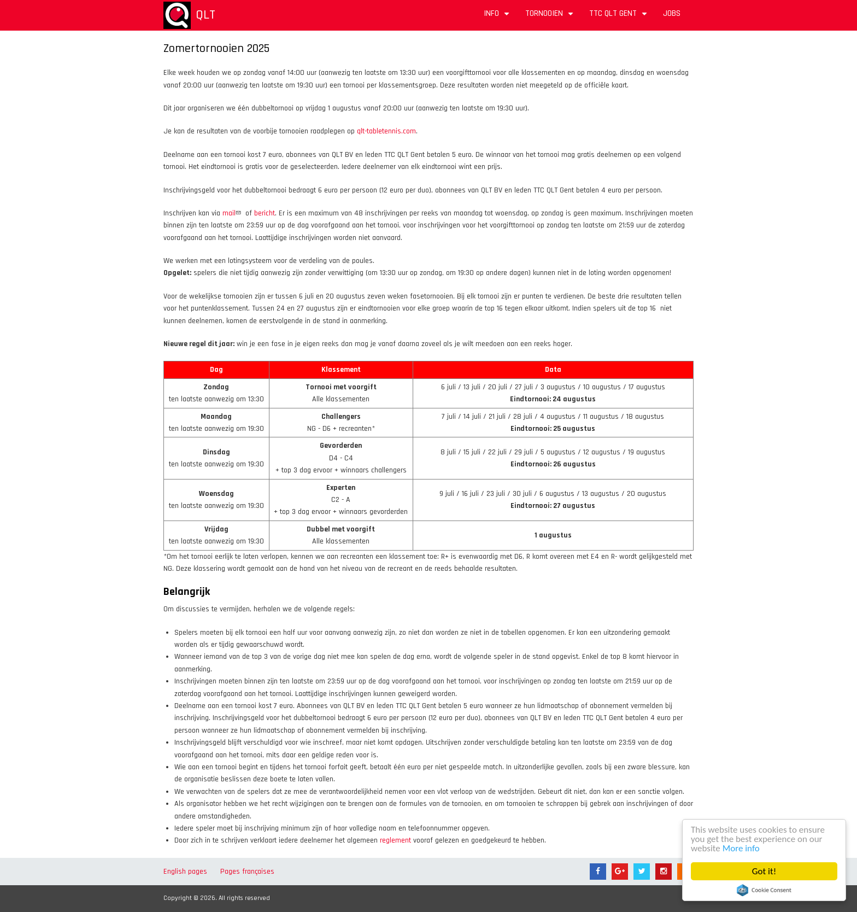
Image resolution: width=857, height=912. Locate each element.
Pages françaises (247, 871)
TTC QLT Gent (619, 17)
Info (498, 17)
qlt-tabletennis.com (386, 131)
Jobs (671, 13)
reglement (395, 840)
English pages (185, 871)
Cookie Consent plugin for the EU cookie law (764, 890)
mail (232, 213)
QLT (205, 15)
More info (741, 848)
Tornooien (550, 17)
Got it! (764, 871)
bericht (264, 213)
